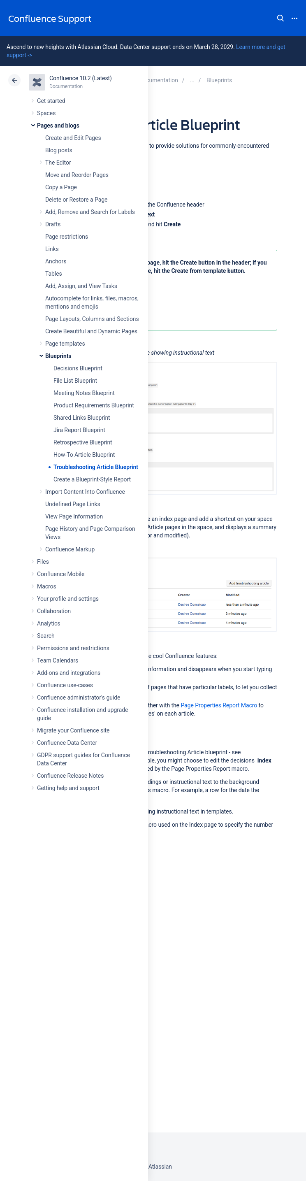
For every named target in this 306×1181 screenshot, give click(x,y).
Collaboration (54, 611)
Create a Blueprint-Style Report (92, 479)
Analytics (48, 623)
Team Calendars (57, 660)
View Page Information (74, 516)
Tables (53, 273)
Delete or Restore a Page (76, 199)
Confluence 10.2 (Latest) (80, 78)
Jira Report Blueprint (79, 430)
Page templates (65, 343)
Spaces (46, 113)
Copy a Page (61, 187)
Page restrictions (66, 236)
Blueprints (58, 356)
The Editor (58, 162)
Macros (46, 586)
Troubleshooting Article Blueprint (95, 467)
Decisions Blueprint (77, 368)
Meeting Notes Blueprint (84, 393)
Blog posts (58, 150)
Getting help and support (68, 788)
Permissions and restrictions (73, 648)
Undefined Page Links (72, 504)
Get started (51, 101)
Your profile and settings (68, 598)
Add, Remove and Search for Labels (90, 212)
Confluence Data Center (67, 742)
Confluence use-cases (65, 685)
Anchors (55, 261)
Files (43, 561)
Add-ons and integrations (68, 673)
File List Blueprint (75, 380)
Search (280, 18)
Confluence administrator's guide (78, 697)
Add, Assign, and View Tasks (81, 286)
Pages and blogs (58, 125)
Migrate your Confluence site (73, 730)
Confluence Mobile (60, 574)
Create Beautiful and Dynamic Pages (91, 331)
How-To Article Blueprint (84, 454)
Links (52, 249)
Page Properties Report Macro (219, 705)
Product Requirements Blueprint (93, 405)
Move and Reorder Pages (77, 175)
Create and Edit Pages (73, 138)
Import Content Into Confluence (85, 491)
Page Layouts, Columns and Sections (92, 319)
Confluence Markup (70, 549)
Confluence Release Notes (70, 775)
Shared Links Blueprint (81, 417)
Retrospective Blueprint (82, 442)
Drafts (53, 224)
